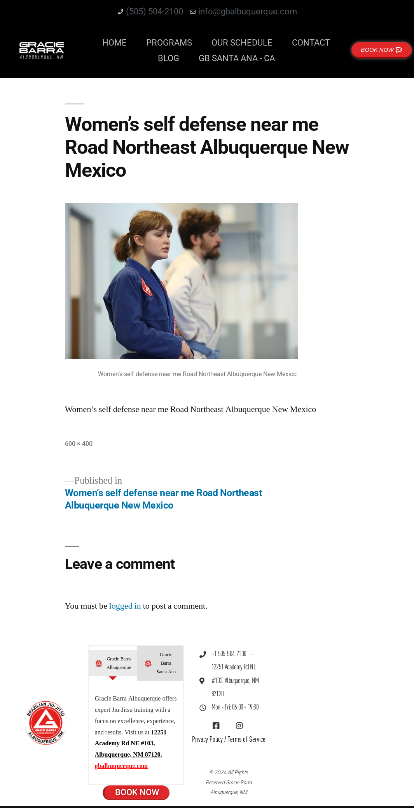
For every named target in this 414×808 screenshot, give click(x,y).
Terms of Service (247, 739)
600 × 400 (79, 443)
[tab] (113, 663)
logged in (125, 605)
